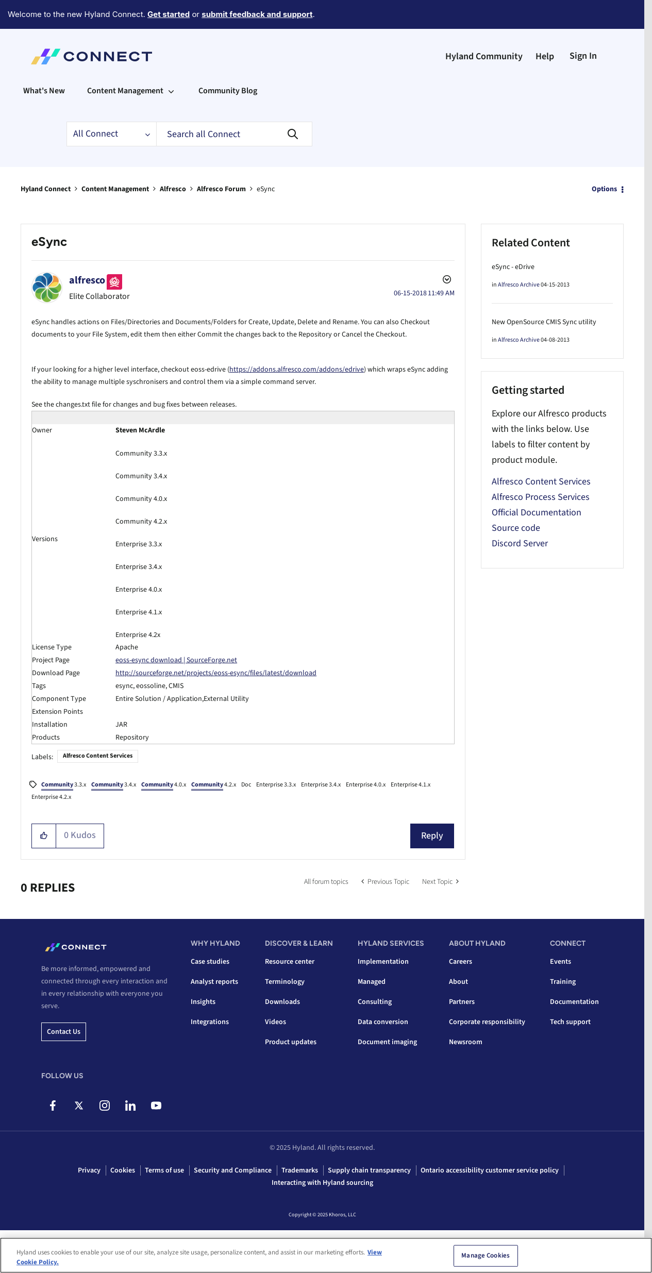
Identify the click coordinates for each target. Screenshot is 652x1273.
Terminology (285, 982)
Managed (372, 982)
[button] (44, 836)
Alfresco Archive (519, 284)
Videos (275, 1022)
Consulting (375, 1002)
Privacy (89, 1170)
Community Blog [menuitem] (227, 90)
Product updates (290, 1042)
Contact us (63, 1032)
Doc (246, 784)
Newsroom (465, 1042)
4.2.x (213, 785)
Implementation (383, 962)
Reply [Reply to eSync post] (432, 835)
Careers (460, 962)
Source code (516, 528)
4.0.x (163, 785)
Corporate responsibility (487, 1022)
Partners (462, 1002)
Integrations (210, 1022)
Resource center (289, 962)
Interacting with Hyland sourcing (322, 1183)
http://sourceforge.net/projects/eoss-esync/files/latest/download (215, 673)
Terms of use (164, 1170)
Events (560, 962)
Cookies (122, 1170)
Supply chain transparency (369, 1170)
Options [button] (604, 189)
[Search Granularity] (111, 134)
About (458, 982)
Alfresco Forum (221, 189)
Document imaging (387, 1042)
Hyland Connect (46, 189)
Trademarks (299, 1170)
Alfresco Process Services (541, 497)
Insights (203, 1002)
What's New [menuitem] (44, 90)
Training (563, 982)
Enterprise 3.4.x (321, 784)
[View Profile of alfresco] (87, 280)
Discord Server (520, 543)
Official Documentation (536, 512)
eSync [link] (266, 189)
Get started (168, 14)
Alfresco (173, 189)
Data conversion (383, 1022)
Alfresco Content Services (97, 755)
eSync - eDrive (513, 267)
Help (545, 56)
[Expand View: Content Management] (171, 90)
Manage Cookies (485, 1255)
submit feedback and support (257, 14)
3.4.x (113, 785)
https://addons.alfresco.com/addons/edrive (296, 369)
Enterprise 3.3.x (276, 784)
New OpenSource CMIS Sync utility (544, 322)
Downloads (282, 1002)
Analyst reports (214, 982)
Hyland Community (484, 56)
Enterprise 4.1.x (410, 784)
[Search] (234, 134)
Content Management (115, 189)
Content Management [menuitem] (125, 90)
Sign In (583, 55)
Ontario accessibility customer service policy (490, 1170)
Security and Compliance (233, 1170)
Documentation (574, 1002)
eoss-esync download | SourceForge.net (176, 660)
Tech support (570, 1022)
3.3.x (63, 785)
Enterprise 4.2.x (51, 797)
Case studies (210, 962)
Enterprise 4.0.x (366, 784)
